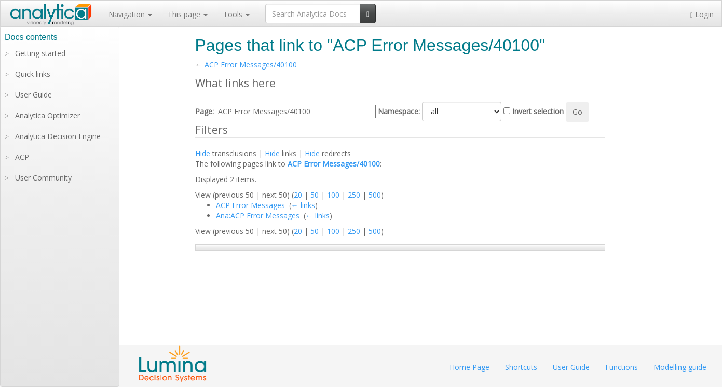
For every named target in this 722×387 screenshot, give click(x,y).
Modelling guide (679, 367)
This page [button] (188, 14)
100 (333, 195)
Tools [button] (236, 14)
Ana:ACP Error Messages (257, 215)
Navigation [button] (130, 14)
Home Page (469, 367)
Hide (202, 153)
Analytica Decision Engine (58, 136)
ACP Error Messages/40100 (251, 65)
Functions (621, 367)
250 (354, 195)
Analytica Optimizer (47, 115)
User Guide (33, 95)
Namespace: (399, 111)
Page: (204, 111)
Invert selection (538, 111)
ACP (22, 157)
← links (303, 205)
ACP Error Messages (250, 205)
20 (298, 195)
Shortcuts (521, 367)
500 (375, 195)
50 (314, 195)
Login (702, 14)
